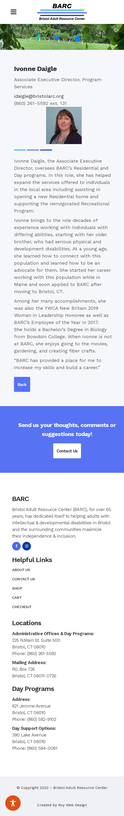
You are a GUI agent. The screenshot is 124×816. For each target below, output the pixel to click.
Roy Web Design (72, 805)
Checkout (22, 607)
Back (22, 384)
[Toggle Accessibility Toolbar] (13, 803)
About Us (21, 569)
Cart (17, 597)
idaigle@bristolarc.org (39, 96)
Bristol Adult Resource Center (80, 787)
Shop (17, 588)
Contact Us (67, 450)
